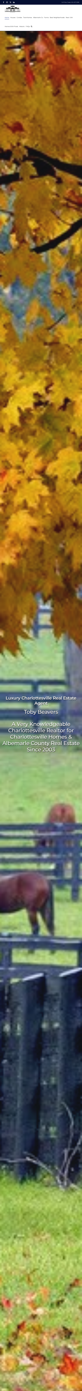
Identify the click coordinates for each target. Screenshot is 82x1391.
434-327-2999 (75, 2)
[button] (31, 26)
